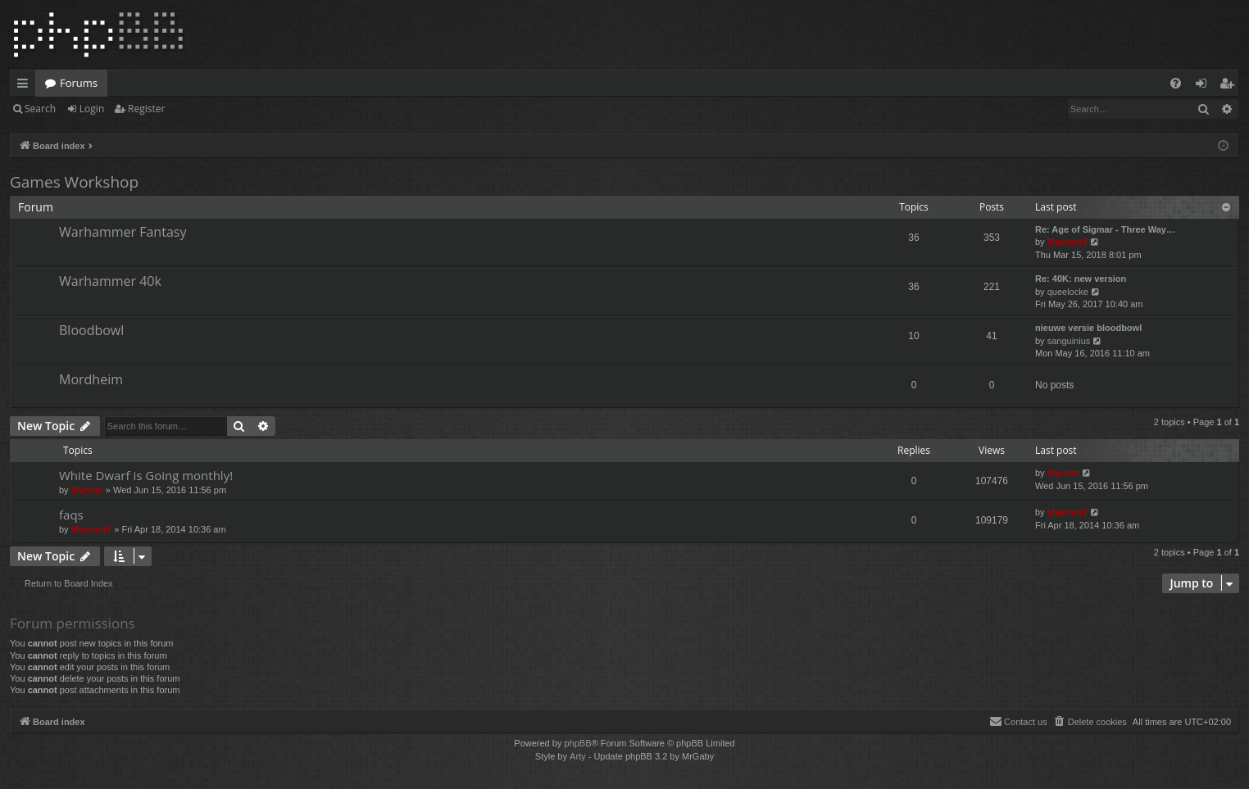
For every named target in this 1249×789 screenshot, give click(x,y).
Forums (79, 82)
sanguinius (1069, 341)
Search (40, 109)
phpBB (577, 743)
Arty (578, 756)
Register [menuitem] (1230, 86)
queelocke (1067, 292)
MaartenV (1067, 242)
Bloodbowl (91, 330)
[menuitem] (1175, 83)
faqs (71, 514)
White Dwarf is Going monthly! (146, 475)
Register (146, 109)
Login (91, 109)
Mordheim (91, 379)
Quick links (25, 86)
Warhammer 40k (110, 281)
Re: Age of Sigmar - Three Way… (1105, 229)
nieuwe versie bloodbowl (1088, 328)
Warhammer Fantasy (122, 232)
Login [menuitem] (1204, 86)
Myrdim (87, 490)
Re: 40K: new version (1080, 278)
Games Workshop (74, 182)
